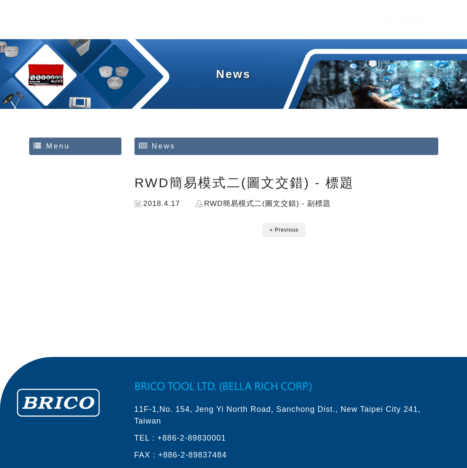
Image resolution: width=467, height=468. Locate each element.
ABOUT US (279, 19)
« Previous (284, 230)
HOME (243, 19)
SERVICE (363, 19)
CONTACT (402, 19)
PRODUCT (322, 19)
